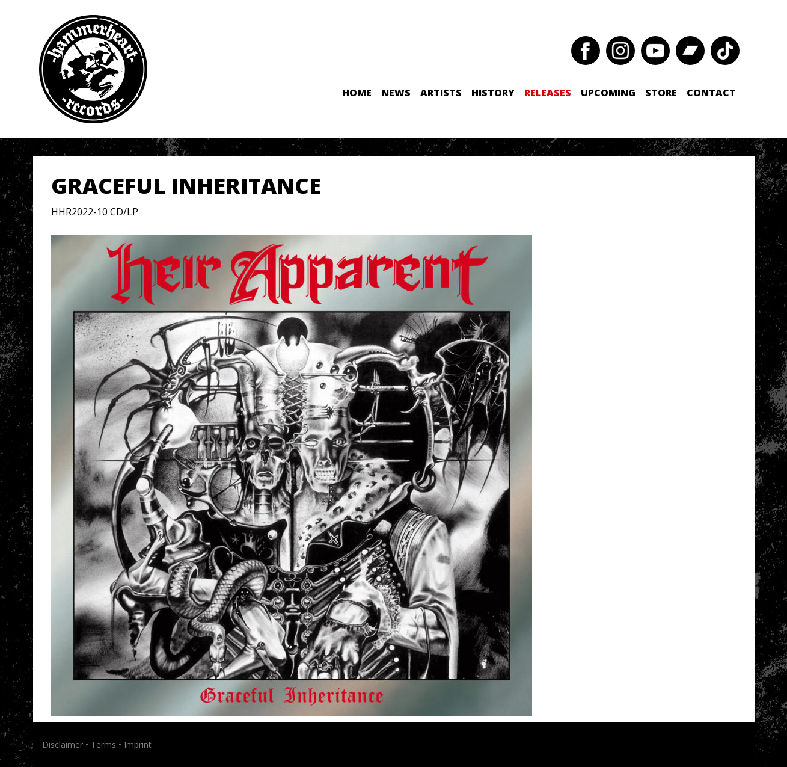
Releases (547, 92)
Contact (711, 92)
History (493, 92)
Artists (441, 92)
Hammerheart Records (93, 69)
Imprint (138, 744)
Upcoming (608, 92)
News (396, 92)
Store (661, 92)
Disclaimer (62, 744)
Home (357, 92)
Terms (103, 744)
